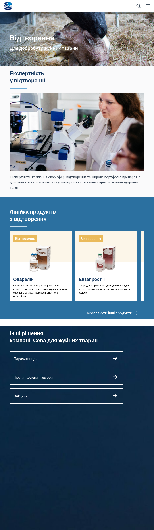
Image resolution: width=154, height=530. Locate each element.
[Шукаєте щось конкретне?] (138, 6)
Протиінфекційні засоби (66, 380)
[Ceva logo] (8, 6)
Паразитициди (66, 361)
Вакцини (66, 399)
